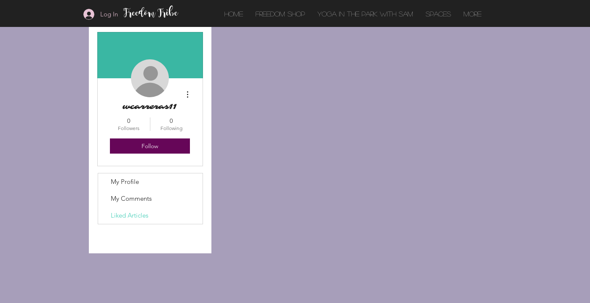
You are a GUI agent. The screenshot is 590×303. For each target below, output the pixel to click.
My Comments (131, 198)
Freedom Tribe (151, 14)
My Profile (125, 182)
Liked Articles (129, 215)
